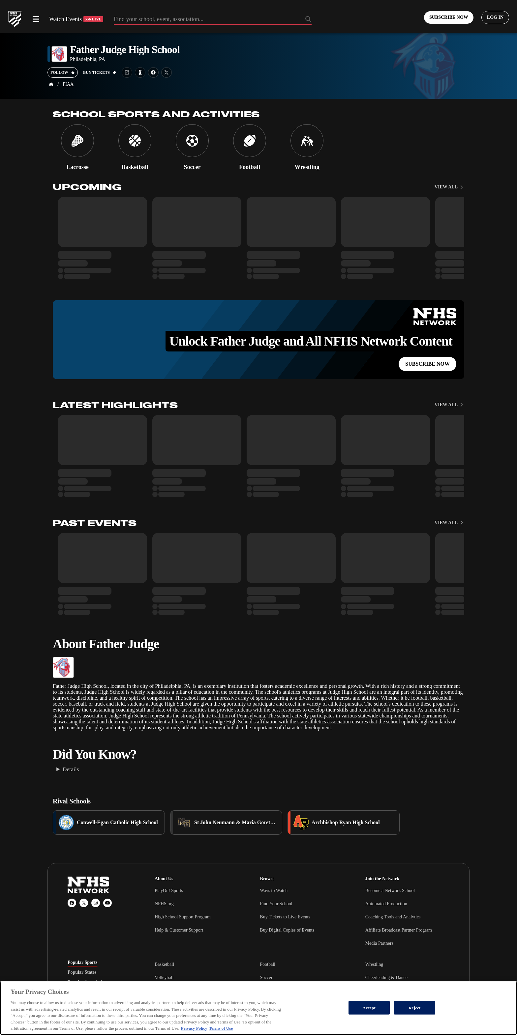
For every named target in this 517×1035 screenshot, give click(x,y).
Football (267, 964)
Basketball (164, 964)
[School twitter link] (166, 72)
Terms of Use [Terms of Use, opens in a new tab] (221, 1028)
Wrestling (374, 964)
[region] (258, 1008)
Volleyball (164, 977)
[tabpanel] (302, 977)
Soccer (266, 977)
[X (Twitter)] (83, 903)
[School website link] (127, 72)
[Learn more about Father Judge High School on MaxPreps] (140, 72)
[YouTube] (107, 903)
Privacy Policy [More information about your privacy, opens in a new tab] (194, 1028)
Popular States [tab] (82, 972)
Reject (414, 1007)
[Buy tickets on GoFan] (99, 72)
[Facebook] (72, 903)
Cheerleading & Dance (386, 977)
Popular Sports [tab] (82, 962)
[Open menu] (36, 19)
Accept (369, 1007)
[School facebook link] (153, 72)
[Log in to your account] (495, 17)
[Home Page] (51, 84)
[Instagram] (95, 903)
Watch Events (76, 19)
